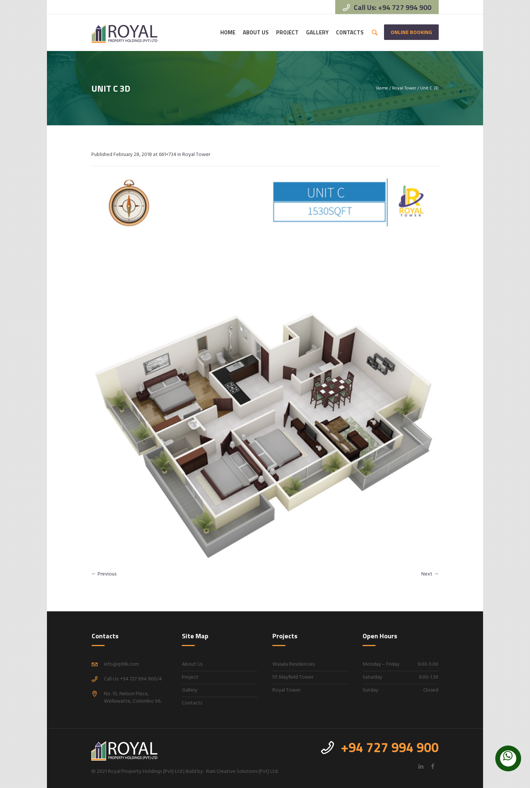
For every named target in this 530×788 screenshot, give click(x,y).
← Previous (103, 574)
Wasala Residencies (293, 664)
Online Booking (411, 32)
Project (190, 677)
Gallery (189, 690)
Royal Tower (404, 88)
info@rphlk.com (121, 664)
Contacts (192, 703)
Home (382, 88)
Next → (430, 574)
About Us (192, 664)
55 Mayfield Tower (292, 677)
